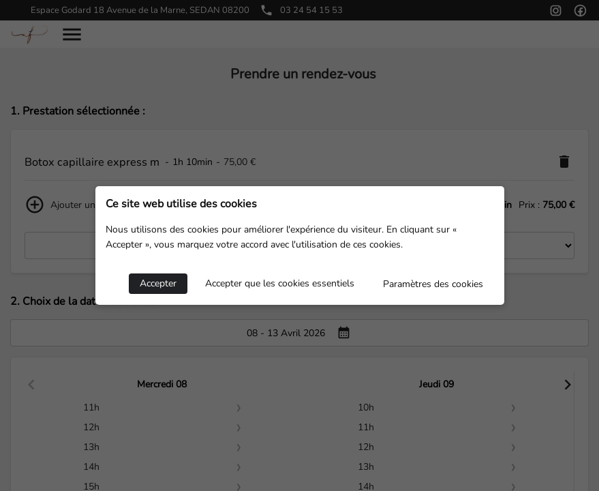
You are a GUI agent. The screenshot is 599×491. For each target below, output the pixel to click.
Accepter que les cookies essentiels (279, 283)
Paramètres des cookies (433, 284)
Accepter (158, 283)
